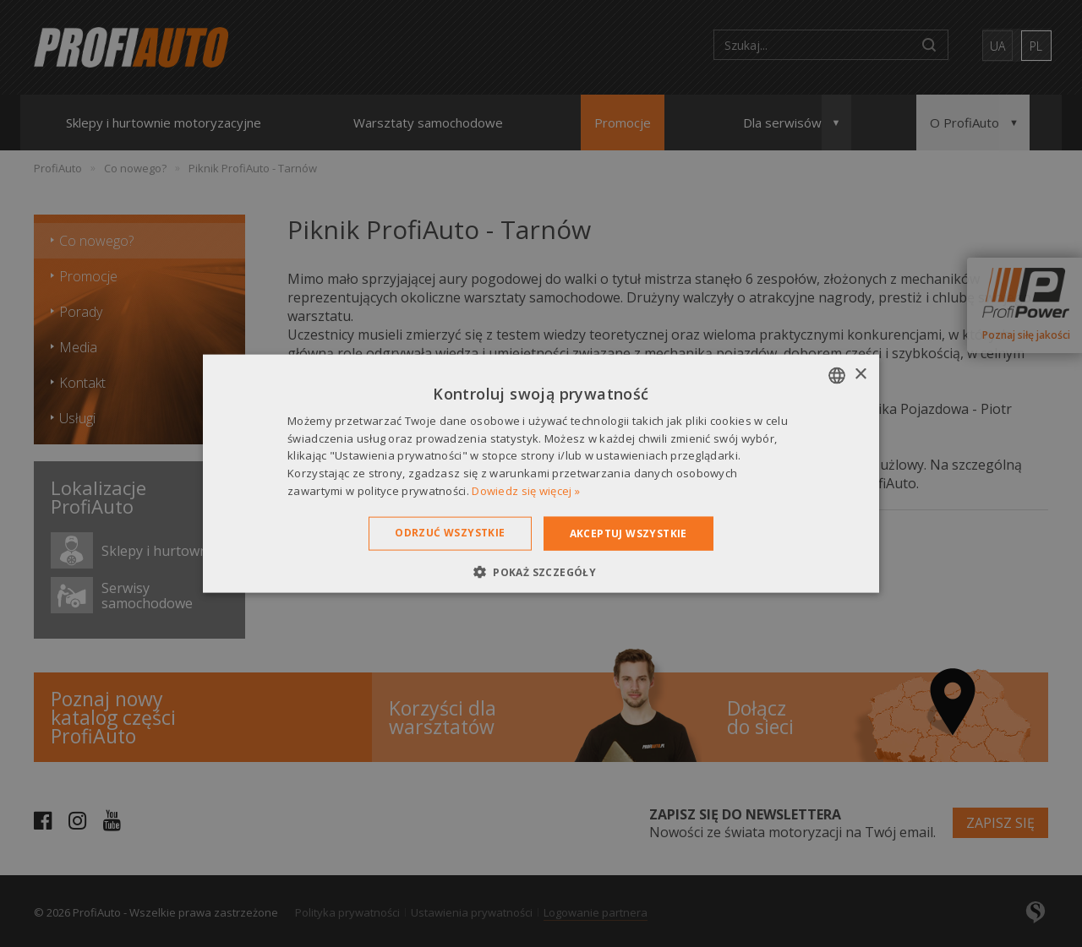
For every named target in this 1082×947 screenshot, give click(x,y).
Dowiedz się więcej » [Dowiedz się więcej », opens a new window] (526, 490)
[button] (541, 571)
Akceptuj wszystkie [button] (628, 532)
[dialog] (541, 473)
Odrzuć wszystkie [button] (450, 532)
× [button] (860, 374)
